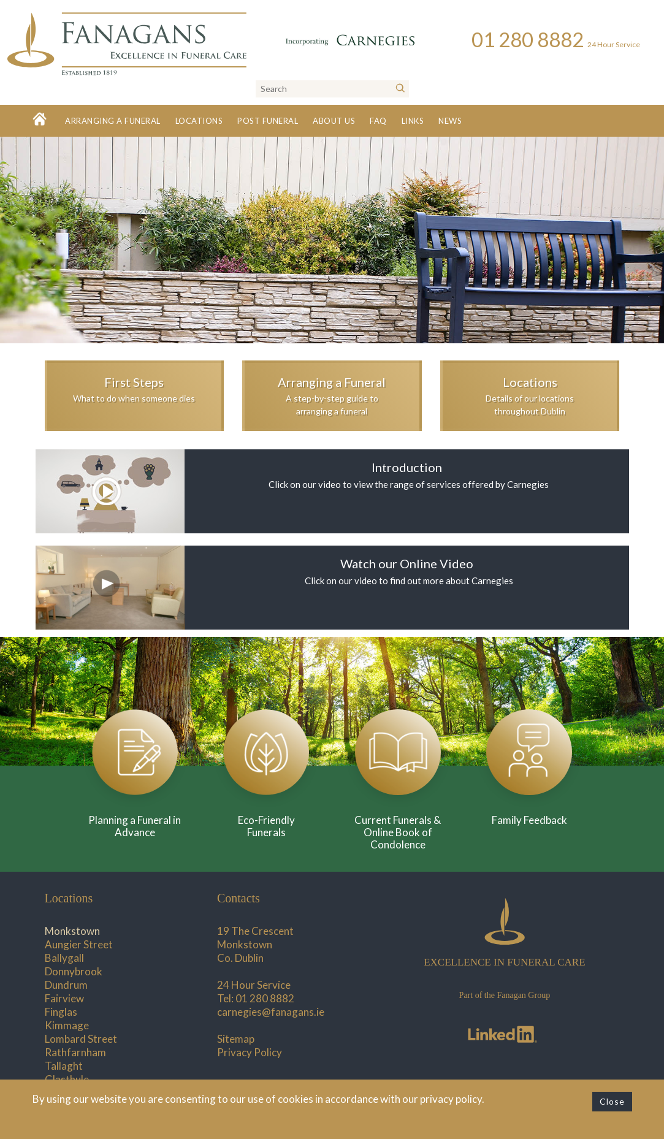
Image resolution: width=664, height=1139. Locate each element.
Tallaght (64, 1065)
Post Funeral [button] (267, 121)
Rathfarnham (75, 1052)
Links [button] (413, 121)
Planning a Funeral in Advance (134, 826)
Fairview (64, 998)
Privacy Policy (249, 1052)
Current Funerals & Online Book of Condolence (397, 832)
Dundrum (66, 984)
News (450, 121)
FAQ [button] (378, 121)
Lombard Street (81, 1038)
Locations (199, 121)
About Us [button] (334, 121)
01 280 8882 (264, 998)
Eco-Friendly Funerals (266, 826)
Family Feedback (529, 819)
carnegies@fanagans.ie (270, 1011)
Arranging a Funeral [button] (113, 121)
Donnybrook (73, 971)
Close (612, 1101)
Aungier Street (79, 944)
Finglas (61, 1011)
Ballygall (64, 957)
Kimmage (67, 1025)
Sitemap (235, 1038)
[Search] (400, 89)
